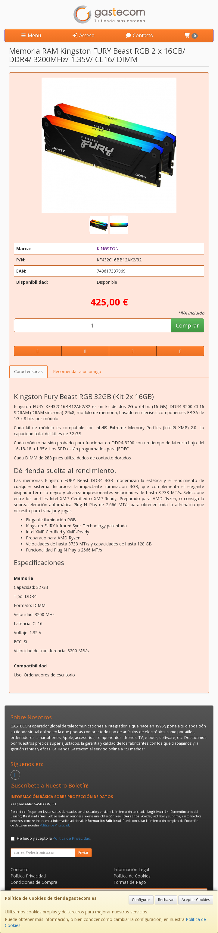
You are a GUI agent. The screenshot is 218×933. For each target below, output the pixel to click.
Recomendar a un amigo (77, 371)
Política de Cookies (132, 876)
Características (28, 371)
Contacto (139, 35)
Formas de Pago (130, 882)
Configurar (141, 899)
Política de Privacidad (54, 825)
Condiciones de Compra (34, 882)
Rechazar (166, 899)
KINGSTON (108, 248)
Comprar (187, 325)
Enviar (83, 852)
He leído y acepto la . (54, 838)
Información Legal (131, 869)
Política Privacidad (28, 876)
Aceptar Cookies (196, 899)
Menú (30, 35)
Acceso (83, 35)
